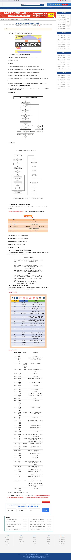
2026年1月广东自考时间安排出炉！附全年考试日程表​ (62, 22)
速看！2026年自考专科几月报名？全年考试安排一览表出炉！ (62, 79)
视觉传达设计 (7, 537)
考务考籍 (43, 8)
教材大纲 (64, 8)
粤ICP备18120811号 (42, 554)
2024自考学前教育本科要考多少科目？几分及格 (37, 524)
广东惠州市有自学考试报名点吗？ (62, 42)
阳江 (64, 541)
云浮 (64, 543)
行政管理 (7, 539)
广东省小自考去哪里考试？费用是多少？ (62, 59)
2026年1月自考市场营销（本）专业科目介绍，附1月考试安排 (62, 39)
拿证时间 (34, 541)
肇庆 (63, 539)
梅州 (63, 543)
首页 (2, 8)
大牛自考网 (35, 25)
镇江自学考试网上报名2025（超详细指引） (37, 521)
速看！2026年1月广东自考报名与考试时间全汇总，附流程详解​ (62, 19)
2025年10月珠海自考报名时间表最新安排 (62, 48)
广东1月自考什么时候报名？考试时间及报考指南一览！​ (62, 24)
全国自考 (57, 8)
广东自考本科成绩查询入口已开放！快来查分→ (62, 44)
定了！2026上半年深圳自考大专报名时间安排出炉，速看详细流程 (62, 86)
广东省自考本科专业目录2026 (62, 35)
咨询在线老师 (46, 501)
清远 (59, 543)
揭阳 (59, 539)
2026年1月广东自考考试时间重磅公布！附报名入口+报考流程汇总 (62, 26)
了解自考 (3, 0)
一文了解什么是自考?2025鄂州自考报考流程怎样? (37, 519)
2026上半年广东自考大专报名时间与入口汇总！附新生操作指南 (62, 68)
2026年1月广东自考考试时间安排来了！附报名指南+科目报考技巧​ (62, 17)
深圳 (64, 539)
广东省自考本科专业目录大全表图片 (62, 46)
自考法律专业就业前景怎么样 (11, 519)
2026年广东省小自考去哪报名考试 (62, 77)
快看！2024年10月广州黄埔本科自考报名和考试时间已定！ (37, 529)
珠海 (61, 541)
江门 (63, 537)
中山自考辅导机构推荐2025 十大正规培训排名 (13, 524)
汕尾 (61, 539)
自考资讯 (8, 8)
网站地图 (59, 0)
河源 (64, 537)
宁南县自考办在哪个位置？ (11, 521)
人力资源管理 (7, 541)
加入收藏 (68, 0)
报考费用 (48, 543)
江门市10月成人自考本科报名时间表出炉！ (62, 41)
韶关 (63, 541)
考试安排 (22, 8)
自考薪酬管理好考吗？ (10, 526)
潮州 (59, 541)
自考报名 (15, 8)
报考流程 (48, 541)
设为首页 (64, 0)
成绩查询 (36, 8)
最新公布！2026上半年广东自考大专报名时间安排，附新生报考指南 (62, 88)
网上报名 (18, 0)
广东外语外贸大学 (21, 541)
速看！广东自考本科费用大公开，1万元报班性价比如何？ (62, 84)
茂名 (61, 543)
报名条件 (8, 0)
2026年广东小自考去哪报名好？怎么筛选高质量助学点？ (62, 28)
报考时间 (48, 537)
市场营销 (7, 543)
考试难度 (34, 543)
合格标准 (34, 539)
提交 (45, 510)
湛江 (61, 537)
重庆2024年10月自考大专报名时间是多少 (37, 526)
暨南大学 (20, 539)
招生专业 (13, 0)
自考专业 (29, 8)
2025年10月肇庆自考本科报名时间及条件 (62, 37)
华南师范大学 (21, 537)
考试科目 (34, 537)
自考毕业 (50, 8)
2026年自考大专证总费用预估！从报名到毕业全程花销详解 (62, 62)
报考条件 (48, 539)
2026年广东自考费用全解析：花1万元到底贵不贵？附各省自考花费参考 (62, 15)
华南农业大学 (21, 543)
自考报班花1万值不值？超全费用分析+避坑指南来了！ (62, 66)
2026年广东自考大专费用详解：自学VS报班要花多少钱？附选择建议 (62, 82)
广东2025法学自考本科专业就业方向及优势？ (13, 529)
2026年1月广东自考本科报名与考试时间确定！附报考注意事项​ (62, 21)
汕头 (59, 537)
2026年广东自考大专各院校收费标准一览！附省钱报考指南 (62, 64)
